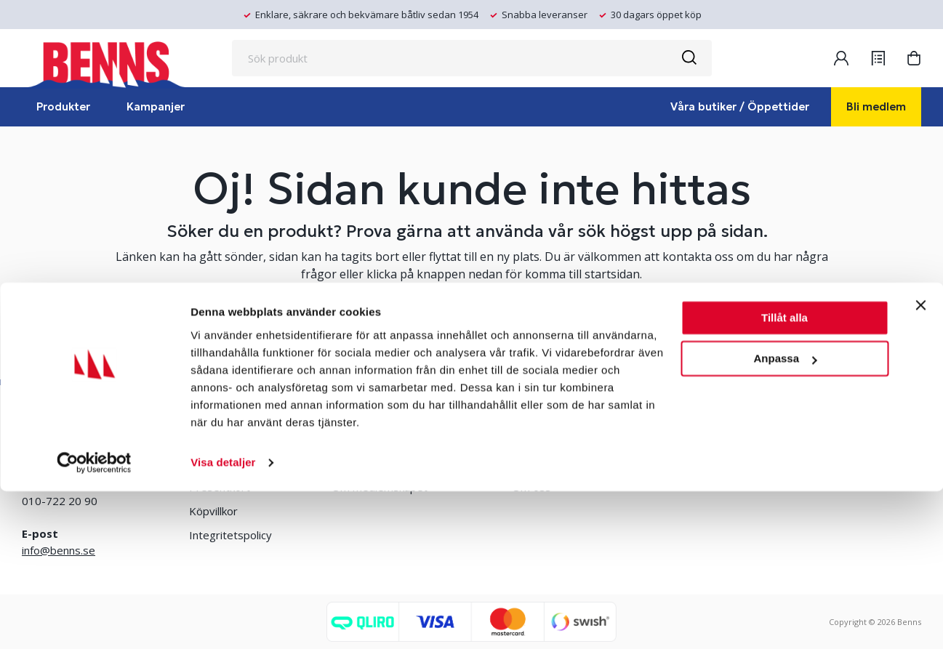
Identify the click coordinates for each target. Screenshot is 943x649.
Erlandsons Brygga (559, 439)
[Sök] (688, 58)
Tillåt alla (784, 475)
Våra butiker (219, 439)
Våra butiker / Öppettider (739, 106)
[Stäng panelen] (920, 463)
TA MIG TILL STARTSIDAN (472, 328)
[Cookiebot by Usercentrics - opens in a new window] (94, 621)
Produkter (63, 106)
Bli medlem (876, 106)
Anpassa (784, 516)
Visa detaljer (222, 620)
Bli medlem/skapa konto (392, 439)
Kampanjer (156, 106)
